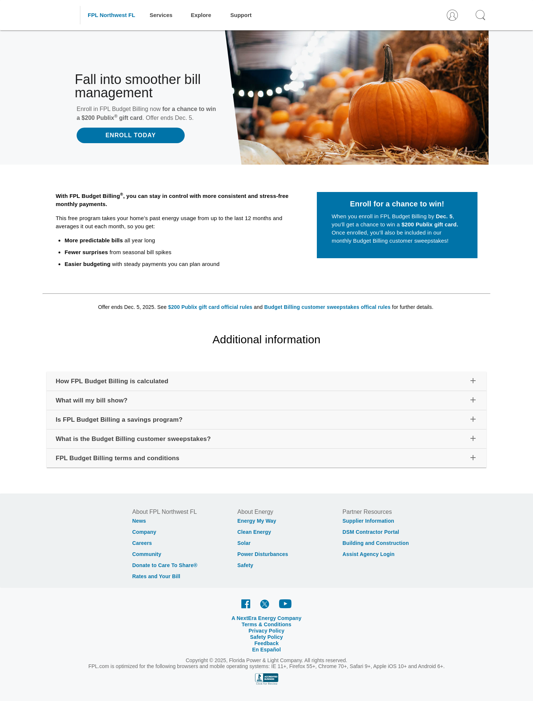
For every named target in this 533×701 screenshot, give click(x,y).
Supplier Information (368, 521)
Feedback (266, 643)
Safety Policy (266, 637)
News (139, 521)
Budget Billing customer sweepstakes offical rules (327, 307)
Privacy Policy (267, 631)
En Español (266, 650)
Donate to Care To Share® (164, 565)
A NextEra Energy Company (267, 618)
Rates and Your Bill (156, 576)
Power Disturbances (262, 554)
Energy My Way (256, 521)
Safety (245, 565)
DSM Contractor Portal (370, 532)
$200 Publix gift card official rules (210, 307)
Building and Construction (375, 543)
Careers (142, 543)
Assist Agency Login (368, 554)
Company (144, 532)
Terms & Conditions (267, 624)
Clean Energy (254, 532)
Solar (244, 543)
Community (146, 554)
